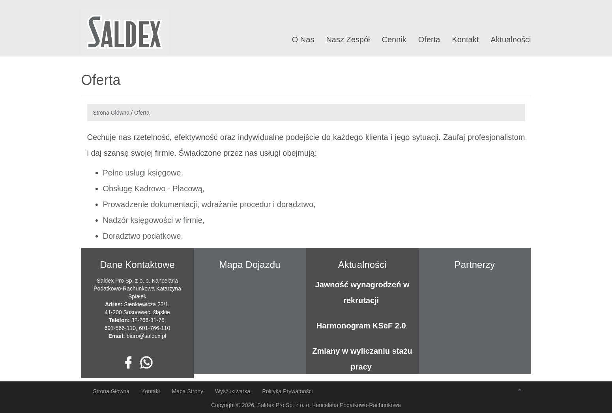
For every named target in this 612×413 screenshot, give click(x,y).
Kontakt (465, 39)
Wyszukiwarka (232, 391)
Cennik (394, 39)
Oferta (429, 39)
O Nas (303, 39)
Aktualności (510, 39)
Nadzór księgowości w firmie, (154, 220)
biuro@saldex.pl (147, 336)
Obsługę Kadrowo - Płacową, (154, 188)
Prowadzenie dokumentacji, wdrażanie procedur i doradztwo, (209, 204)
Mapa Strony (187, 391)
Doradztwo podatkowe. (143, 236)
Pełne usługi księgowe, (143, 172)
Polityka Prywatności (287, 391)
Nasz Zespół (348, 39)
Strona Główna (111, 112)
